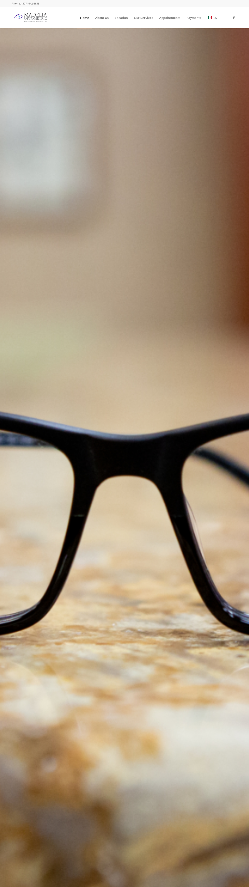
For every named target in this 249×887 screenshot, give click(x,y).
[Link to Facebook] (233, 17)
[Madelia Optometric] (30, 17)
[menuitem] (84, 17)
